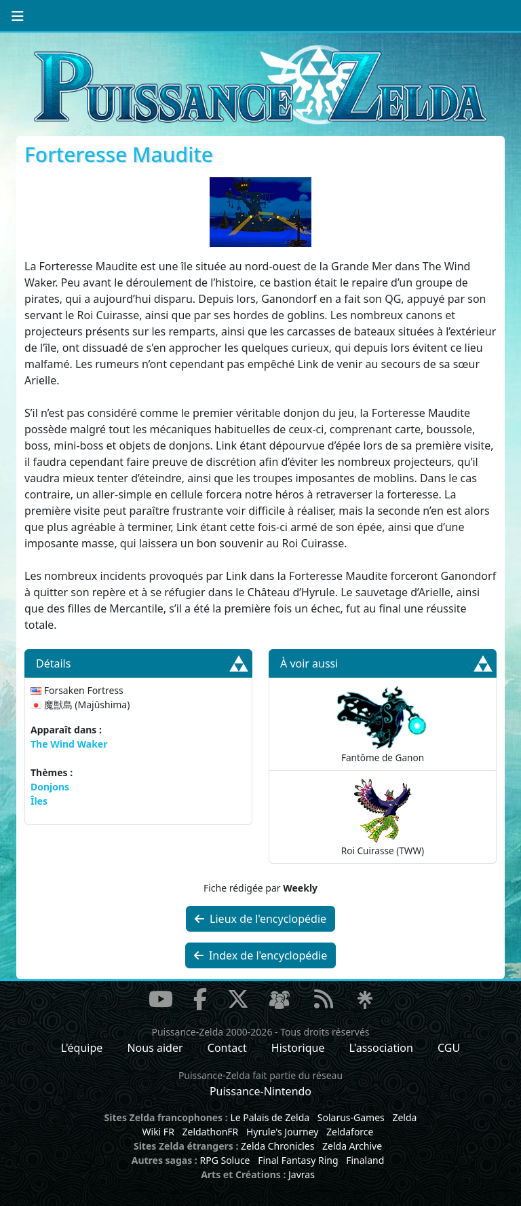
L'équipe (82, 1047)
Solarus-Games (351, 1117)
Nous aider (154, 1047)
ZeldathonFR (210, 1131)
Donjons (50, 786)
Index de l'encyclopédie (261, 955)
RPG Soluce (224, 1160)
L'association (381, 1047)
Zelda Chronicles (277, 1145)
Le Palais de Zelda (269, 1117)
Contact (227, 1047)
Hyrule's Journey (282, 1131)
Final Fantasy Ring (298, 1160)
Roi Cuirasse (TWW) (382, 816)
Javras (301, 1174)
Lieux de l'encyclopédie (260, 918)
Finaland (365, 1160)
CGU (449, 1047)
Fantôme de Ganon (382, 723)
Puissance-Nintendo (260, 1091)
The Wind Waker (69, 743)
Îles (39, 800)
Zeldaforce (349, 1131)
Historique (298, 1047)
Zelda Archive (352, 1145)
